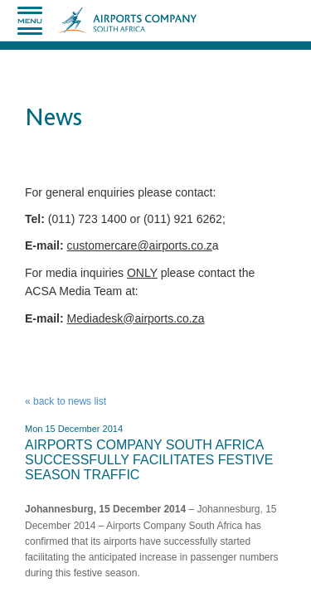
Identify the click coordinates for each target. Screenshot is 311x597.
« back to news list (65, 401)
